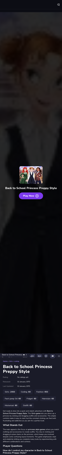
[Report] (52, 356)
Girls (11, 361)
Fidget (31, 398)
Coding (26, 391)
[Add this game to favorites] (46, 356)
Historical (11, 405)
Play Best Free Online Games (18, 5)
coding (16, 361)
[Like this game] (32, 356)
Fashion (42, 391)
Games (5, 361)
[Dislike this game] (39, 356)
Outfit (27, 405)
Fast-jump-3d (13, 398)
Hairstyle (48, 398)
